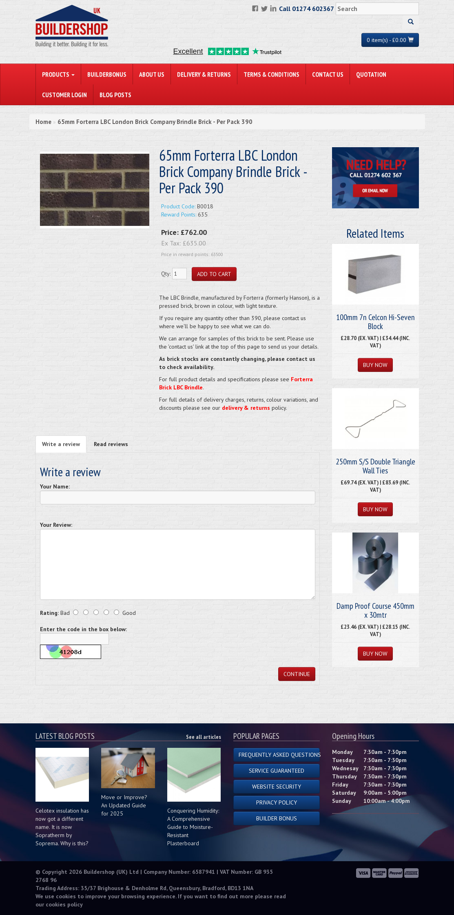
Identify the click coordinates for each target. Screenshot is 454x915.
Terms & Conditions (271, 74)
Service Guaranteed (276, 770)
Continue (296, 674)
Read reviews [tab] (111, 444)
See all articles (203, 736)
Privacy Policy (276, 802)
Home (43, 122)
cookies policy (64, 904)
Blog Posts (115, 95)
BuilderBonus (106, 74)
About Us (151, 74)
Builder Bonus (276, 818)
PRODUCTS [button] (58, 74)
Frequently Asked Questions (279, 754)
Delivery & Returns (204, 74)
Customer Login (64, 95)
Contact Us (327, 74)
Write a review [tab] (61, 444)
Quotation (371, 74)
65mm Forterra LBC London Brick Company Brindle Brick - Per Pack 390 (155, 122)
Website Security (276, 786)
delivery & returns (246, 407)
